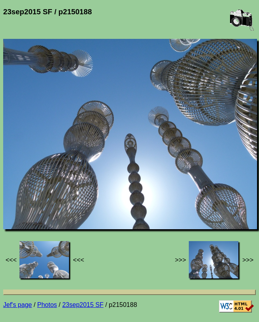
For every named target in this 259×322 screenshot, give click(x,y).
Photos (47, 304)
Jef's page (17, 304)
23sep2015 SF (83, 304)
